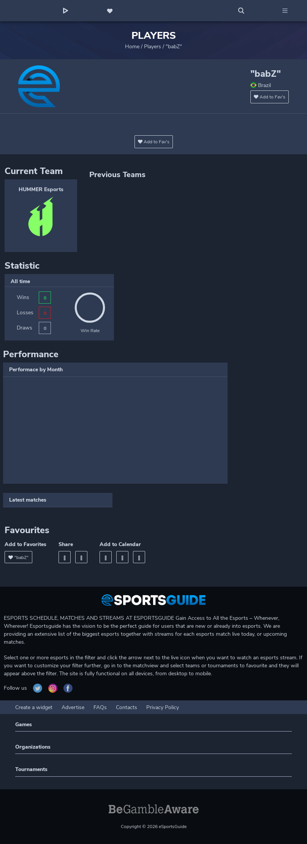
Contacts (126, 707)
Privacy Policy (162, 707)
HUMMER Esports (41, 189)
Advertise (73, 707)
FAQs (100, 707)
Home (132, 46)
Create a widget (33, 707)
